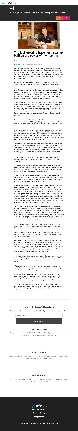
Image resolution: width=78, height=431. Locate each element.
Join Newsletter (63, 18)
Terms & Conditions (52, 423)
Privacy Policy (41, 423)
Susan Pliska (20, 64)
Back (10, 8)
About (34, 423)
